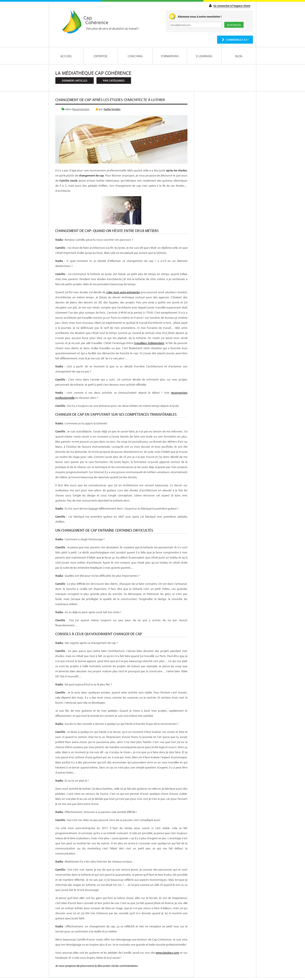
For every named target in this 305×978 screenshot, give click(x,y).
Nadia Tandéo (112, 109)
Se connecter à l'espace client (231, 6)
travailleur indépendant (149, 343)
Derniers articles (74, 80)
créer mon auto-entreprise (123, 292)
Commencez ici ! (237, 40)
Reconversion (80, 109)
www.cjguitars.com (167, 952)
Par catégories (114, 80)
